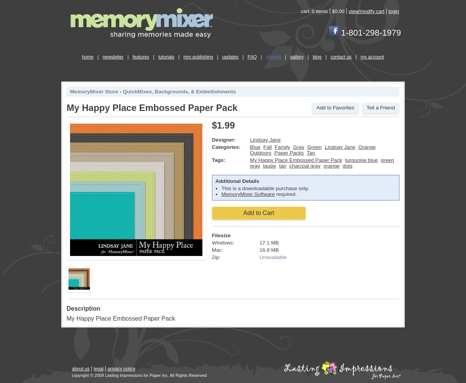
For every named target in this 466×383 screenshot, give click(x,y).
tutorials (166, 57)
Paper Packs (289, 153)
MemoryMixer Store (94, 92)
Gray (298, 147)
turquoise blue (361, 160)
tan (282, 166)
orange (331, 166)
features (141, 57)
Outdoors (260, 153)
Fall (267, 147)
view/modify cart (366, 11)
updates (230, 57)
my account (372, 57)
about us (81, 369)
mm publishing (198, 57)
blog (317, 57)
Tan (311, 153)
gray (255, 166)
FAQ (252, 57)
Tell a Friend (381, 108)
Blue (255, 147)
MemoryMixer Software (248, 194)
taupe (269, 166)
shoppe (273, 57)
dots (348, 166)
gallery (296, 57)
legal (98, 369)
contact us (341, 57)
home (87, 57)
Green (314, 147)
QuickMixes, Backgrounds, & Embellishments (179, 92)
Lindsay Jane (265, 140)
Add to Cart (258, 213)
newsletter (113, 57)
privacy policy (121, 369)
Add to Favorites (335, 108)
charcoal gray (305, 166)
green (387, 160)
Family (282, 147)
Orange (367, 147)
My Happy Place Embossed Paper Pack (296, 160)
